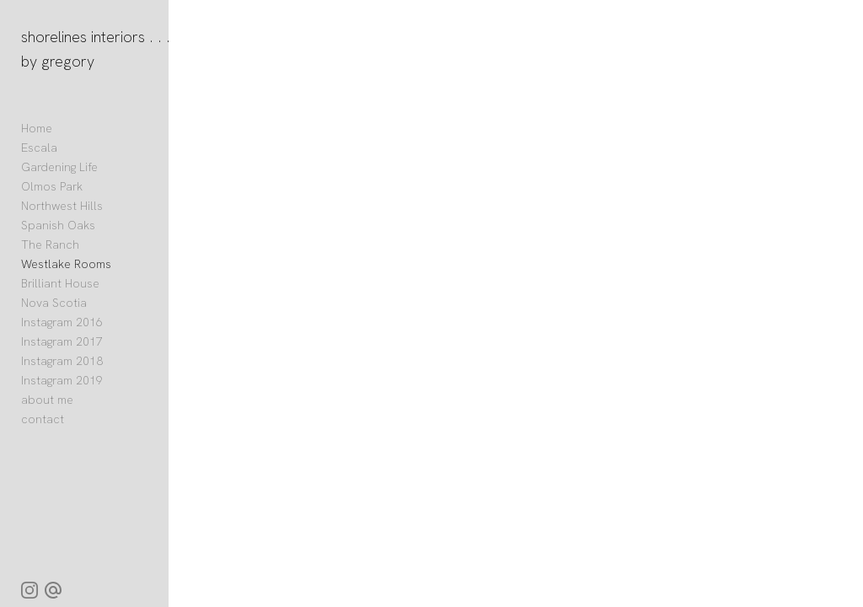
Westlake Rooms (66, 263)
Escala (39, 147)
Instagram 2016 (62, 322)
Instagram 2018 (62, 360)
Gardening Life (59, 167)
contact (42, 419)
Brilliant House (60, 283)
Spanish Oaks (58, 225)
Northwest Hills (62, 205)
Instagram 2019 (62, 380)
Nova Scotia (54, 302)
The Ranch (50, 244)
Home (36, 128)
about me (47, 399)
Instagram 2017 (62, 341)
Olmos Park (52, 186)
